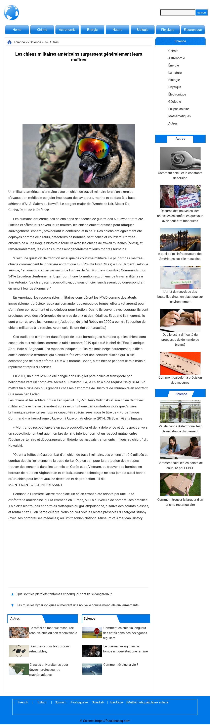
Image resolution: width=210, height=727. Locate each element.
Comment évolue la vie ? (120, 665)
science (19, 42)
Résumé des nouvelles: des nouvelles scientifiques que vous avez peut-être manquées (180, 204)
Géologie (174, 102)
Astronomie (67, 30)
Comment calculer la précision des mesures (180, 368)
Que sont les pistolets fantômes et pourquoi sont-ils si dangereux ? (64, 594)
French (23, 702)
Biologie (142, 30)
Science (35, 42)
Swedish (98, 702)
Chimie (42, 30)
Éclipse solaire (178, 109)
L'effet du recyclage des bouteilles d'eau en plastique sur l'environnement (180, 285)
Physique (167, 30)
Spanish (60, 702)
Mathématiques (179, 116)
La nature (175, 73)
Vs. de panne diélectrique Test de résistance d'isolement (180, 416)
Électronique (193, 30)
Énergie (92, 30)
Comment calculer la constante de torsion (180, 163)
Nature (117, 30)
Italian (42, 702)
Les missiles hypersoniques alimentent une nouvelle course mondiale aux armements (78, 605)
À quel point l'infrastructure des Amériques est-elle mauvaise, (180, 244)
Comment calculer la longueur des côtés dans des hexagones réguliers (125, 633)
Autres (54, 42)
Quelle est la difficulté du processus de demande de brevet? (180, 328)
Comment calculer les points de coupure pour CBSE (180, 453)
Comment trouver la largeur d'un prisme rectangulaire (180, 490)
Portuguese (79, 702)
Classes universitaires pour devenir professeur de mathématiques (48, 670)
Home (17, 30)
